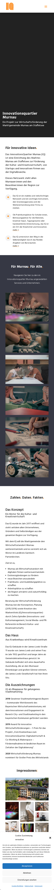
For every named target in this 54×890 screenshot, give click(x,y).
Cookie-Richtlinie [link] (17, 886)
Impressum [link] (38, 886)
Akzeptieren (27, 866)
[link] (9, 6)
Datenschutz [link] (29, 886)
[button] (50, 838)
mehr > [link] (16, 230)
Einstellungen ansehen (27, 880)
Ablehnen (27, 873)
